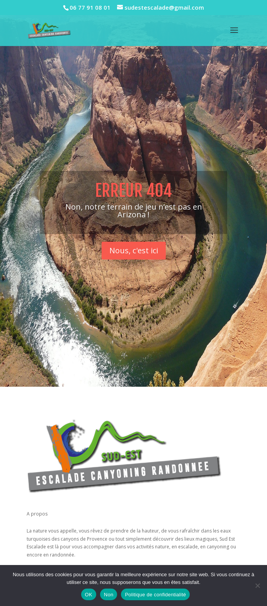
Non (109, 594)
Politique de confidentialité (155, 594)
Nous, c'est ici (133, 256)
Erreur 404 (133, 196)
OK (88, 594)
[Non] (257, 585)
